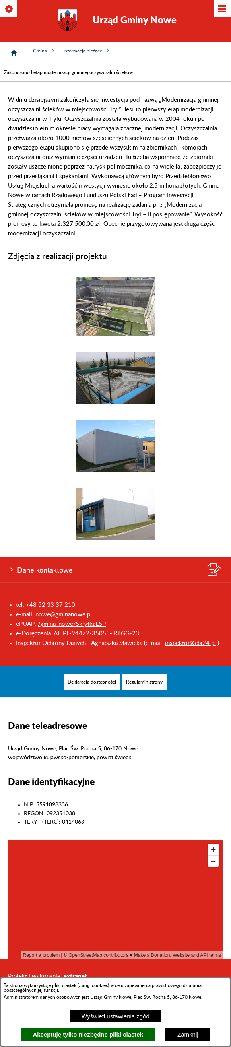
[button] (115, 335)
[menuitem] (92, 682)
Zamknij (187, 1034)
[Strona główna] (14, 53)
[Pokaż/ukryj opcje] (9, 9)
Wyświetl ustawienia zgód (115, 1016)
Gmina (44, 50)
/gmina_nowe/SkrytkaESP (72, 624)
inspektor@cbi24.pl (190, 643)
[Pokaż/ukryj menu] (221, 9)
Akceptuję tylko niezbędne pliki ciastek (88, 1034)
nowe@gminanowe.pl (63, 615)
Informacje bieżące (87, 50)
